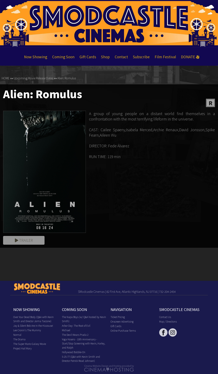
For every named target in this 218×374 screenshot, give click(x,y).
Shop (105, 56)
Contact (121, 56)
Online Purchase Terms (123, 330)
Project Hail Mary (22, 348)
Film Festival (165, 56)
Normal (17, 334)
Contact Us (165, 317)
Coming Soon (63, 56)
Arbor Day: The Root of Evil (76, 325)
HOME (6, 78)
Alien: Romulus (66, 78)
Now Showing (35, 56)
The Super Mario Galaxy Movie (29, 343)
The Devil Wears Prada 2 (75, 334)
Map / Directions (168, 321)
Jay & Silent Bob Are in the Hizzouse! (33, 325)
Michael (66, 330)
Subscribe (141, 56)
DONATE (190, 56)
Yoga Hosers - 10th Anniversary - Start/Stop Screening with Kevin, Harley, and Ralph (83, 343)
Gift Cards (87, 56)
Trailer (24, 240)
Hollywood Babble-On (73, 352)
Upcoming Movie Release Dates (33, 78)
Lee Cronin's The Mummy (27, 330)
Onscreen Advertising (122, 321)
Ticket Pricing (118, 317)
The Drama (19, 339)
